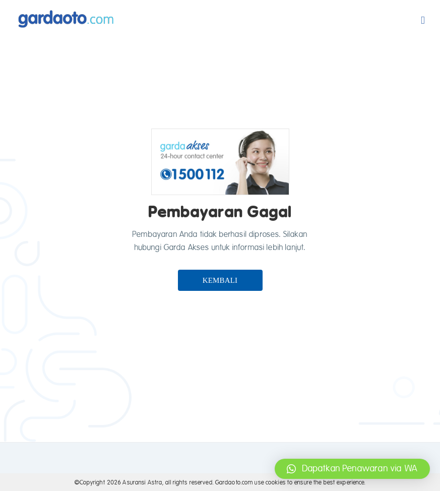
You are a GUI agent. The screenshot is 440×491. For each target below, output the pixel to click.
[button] (352, 469)
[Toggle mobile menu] (423, 20)
